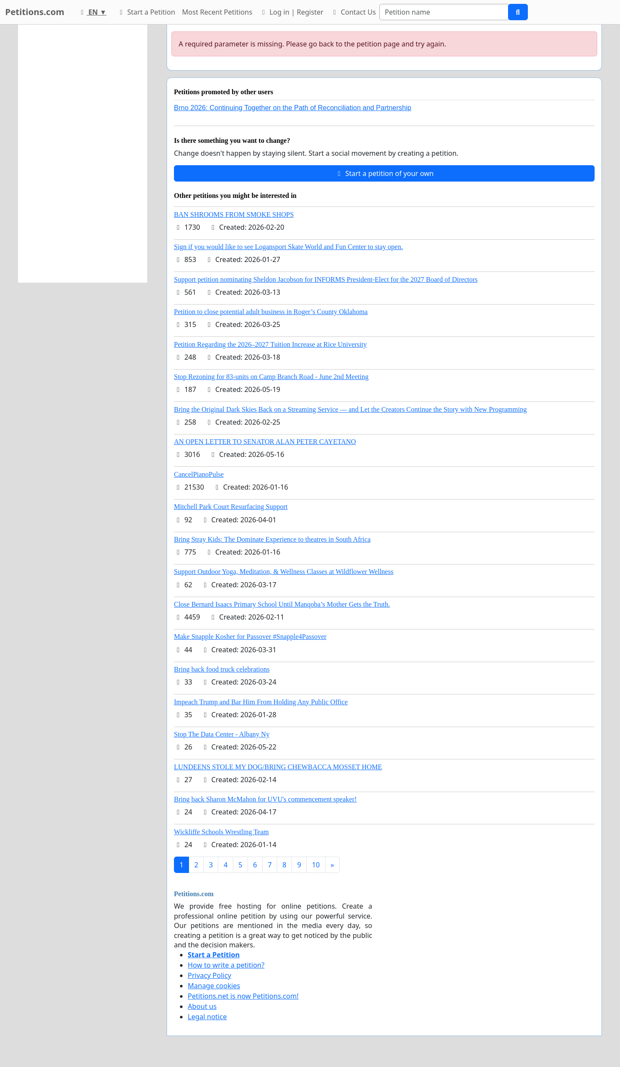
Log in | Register (291, 12)
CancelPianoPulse (199, 474)
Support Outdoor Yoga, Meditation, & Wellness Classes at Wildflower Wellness (284, 571)
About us (202, 1006)
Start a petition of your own (384, 173)
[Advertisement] (82, 154)
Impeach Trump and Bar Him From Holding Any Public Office (261, 702)
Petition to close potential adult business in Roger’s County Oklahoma (271, 311)
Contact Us (353, 12)
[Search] (443, 12)
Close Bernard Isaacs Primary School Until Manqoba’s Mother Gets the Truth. (282, 604)
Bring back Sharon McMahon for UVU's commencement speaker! (265, 799)
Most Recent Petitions (217, 12)
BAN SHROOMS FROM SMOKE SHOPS (234, 214)
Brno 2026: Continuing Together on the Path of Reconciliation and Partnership (292, 107)
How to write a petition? (226, 965)
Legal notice (207, 1016)
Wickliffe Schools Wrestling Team (221, 832)
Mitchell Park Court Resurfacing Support (231, 506)
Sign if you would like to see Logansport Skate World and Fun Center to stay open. (288, 246)
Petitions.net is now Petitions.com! (243, 996)
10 (315, 865)
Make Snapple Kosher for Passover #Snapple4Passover (250, 636)
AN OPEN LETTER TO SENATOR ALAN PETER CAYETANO (265, 441)
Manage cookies (214, 985)
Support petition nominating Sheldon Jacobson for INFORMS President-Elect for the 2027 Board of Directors (325, 279)
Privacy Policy (209, 975)
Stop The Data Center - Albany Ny (222, 734)
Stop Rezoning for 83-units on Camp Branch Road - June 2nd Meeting (271, 376)
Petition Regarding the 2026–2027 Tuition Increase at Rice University (270, 344)
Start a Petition (146, 12)
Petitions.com (34, 12)
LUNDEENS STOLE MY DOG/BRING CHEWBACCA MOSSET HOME (278, 767)
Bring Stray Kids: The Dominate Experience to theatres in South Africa (272, 539)
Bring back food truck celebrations (222, 669)
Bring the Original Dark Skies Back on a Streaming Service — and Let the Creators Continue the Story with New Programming (350, 409)
